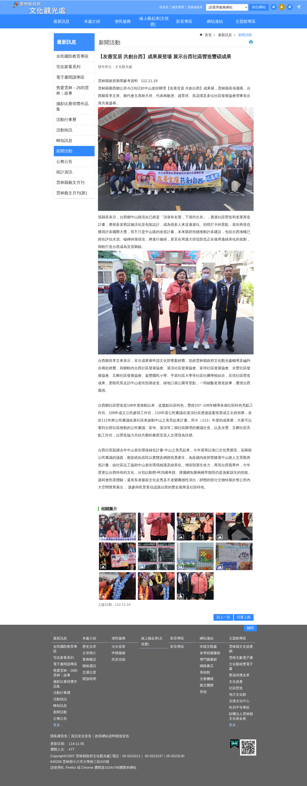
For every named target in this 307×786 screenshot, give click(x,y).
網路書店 (206, 666)
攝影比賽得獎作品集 (72, 106)
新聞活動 (64, 151)
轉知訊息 (64, 140)
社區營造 (236, 688)
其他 (203, 692)
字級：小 (274, 7)
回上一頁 (223, 617)
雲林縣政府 (195, 7)
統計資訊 (64, 172)
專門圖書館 (208, 659)
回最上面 (244, 617)
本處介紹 (92, 21)
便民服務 (123, 21)
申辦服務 (118, 653)
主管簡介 (89, 653)
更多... (58, 725)
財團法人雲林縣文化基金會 (241, 716)
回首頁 (164, 7)
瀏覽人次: (58, 749)
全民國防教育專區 (72, 56)
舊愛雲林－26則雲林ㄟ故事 (72, 90)
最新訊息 (61, 21)
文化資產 (236, 682)
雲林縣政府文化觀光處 (38, 7)
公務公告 (64, 161)
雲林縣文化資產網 (241, 649)
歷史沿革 (89, 647)
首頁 (208, 35)
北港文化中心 (239, 701)
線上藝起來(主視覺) (154, 21)
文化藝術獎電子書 (241, 666)
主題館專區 (245, 21)
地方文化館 (237, 694)
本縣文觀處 (208, 647)
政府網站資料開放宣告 (112, 736)
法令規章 (118, 647)
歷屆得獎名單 (239, 675)
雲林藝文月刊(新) (71, 193)
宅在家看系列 (68, 67)
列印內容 (251, 42)
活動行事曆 (66, 119)
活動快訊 (64, 130)
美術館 (205, 672)
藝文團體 (206, 685)
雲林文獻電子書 (241, 658)
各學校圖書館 (210, 653)
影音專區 (184, 21)
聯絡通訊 (89, 666)
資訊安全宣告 (81, 736)
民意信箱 (118, 659)
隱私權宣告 (59, 736)
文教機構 (206, 679)
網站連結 (215, 21)
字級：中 (282, 7)
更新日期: (58, 744)
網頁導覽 (178, 7)
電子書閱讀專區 (70, 77)
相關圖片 (109, 509)
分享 (299, 7)
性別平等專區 (239, 707)
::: (53, 32)
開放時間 (89, 679)
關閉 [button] (250, 628)
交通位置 (89, 672)
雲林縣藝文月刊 (70, 182)
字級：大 (290, 7)
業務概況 (89, 659)
